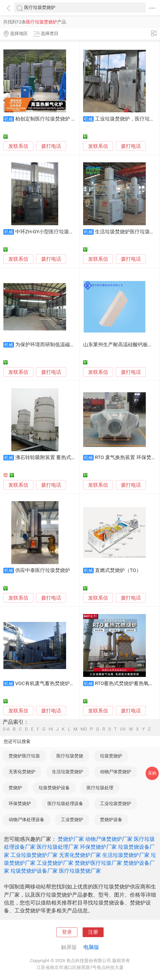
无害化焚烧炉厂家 (80, 855)
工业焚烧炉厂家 (55, 863)
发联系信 (18, 146)
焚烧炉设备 (111, 819)
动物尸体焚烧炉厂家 (108, 839)
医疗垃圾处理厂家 (58, 847)
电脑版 (91, 947)
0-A (6, 729)
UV (123, 729)
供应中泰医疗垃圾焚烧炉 (42, 570)
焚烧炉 (15, 787)
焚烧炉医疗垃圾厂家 (98, 863)
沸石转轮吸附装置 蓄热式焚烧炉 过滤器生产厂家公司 (73, 457)
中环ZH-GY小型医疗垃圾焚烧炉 (49, 232)
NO (84, 729)
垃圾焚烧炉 (111, 755)
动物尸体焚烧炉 (115, 771)
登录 (67, 932)
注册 (93, 932)
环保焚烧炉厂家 (98, 847)
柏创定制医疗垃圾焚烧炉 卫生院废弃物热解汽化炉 (70, 119)
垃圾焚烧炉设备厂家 (34, 871)
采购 (152, 773)
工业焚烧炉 (72, 819)
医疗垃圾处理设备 (65, 803)
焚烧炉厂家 (71, 839)
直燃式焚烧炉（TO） (118, 570)
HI (51, 729)
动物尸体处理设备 (26, 819)
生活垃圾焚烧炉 (67, 771)
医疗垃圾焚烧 (69, 755)
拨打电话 (51, 146)
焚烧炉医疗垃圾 (24, 755)
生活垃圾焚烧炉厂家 (126, 855)
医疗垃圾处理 (100, 787)
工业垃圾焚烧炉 (115, 803)
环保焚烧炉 (20, 803)
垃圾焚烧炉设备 (54, 787)
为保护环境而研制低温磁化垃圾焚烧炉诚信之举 (67, 345)
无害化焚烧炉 (22, 771)
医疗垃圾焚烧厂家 (80, 871)
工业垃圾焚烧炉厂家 (34, 855)
